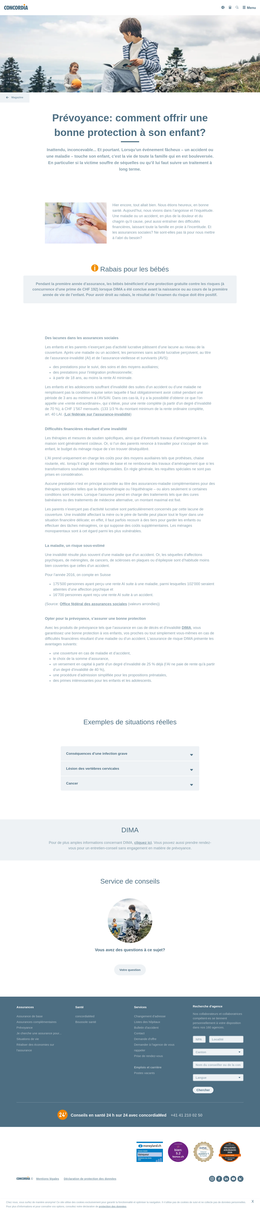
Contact (139, 1045)
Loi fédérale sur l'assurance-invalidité (97, 414)
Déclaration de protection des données (90, 1191)
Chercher (203, 1102)
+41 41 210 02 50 (186, 1127)
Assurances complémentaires (36, 1034)
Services (140, 1019)
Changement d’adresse (150, 1028)
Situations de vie (27, 1051)
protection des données (112, 1206)
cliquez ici (143, 850)
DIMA (186, 628)
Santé (79, 1019)
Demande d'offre (145, 1051)
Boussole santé (85, 1034)
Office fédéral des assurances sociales (93, 604)
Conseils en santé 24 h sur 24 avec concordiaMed (118, 1127)
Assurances (25, 1019)
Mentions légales (47, 1191)
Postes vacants (144, 1085)
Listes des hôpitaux (147, 1034)
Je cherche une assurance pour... (39, 1045)
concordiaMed (84, 1028)
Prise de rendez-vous (148, 1068)
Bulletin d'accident (146, 1040)
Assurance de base (29, 1028)
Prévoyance (24, 1040)
